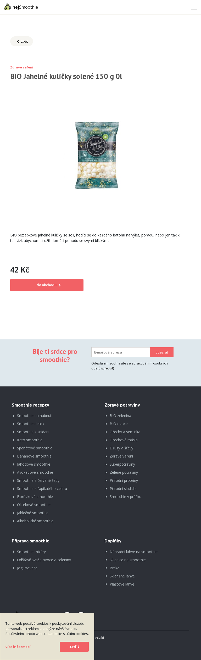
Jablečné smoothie (32, 512)
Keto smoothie (29, 439)
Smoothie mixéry (31, 551)
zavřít (74, 646)
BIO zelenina (120, 415)
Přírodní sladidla (123, 488)
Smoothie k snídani (33, 431)
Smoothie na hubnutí (34, 415)
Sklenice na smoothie (128, 559)
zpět (21, 41)
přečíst (107, 368)
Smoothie (21, 6)
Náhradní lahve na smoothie (134, 551)
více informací (17, 646)
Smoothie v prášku (125, 496)
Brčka (114, 567)
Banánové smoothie (34, 456)
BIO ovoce (119, 423)
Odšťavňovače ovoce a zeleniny (44, 559)
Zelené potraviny (124, 472)
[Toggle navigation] (192, 6)
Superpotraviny (122, 464)
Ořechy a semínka (125, 431)
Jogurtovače (27, 567)
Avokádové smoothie (35, 472)
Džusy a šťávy (121, 447)
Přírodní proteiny (124, 480)
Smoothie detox (30, 423)
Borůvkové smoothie (35, 496)
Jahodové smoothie (33, 464)
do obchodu (47, 284)
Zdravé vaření (121, 456)
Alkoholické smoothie (35, 520)
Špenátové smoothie (34, 447)
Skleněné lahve (122, 576)
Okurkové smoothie (34, 504)
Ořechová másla (124, 439)
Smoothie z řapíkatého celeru (42, 488)
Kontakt (97, 637)
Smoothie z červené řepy (38, 480)
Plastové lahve (122, 584)
